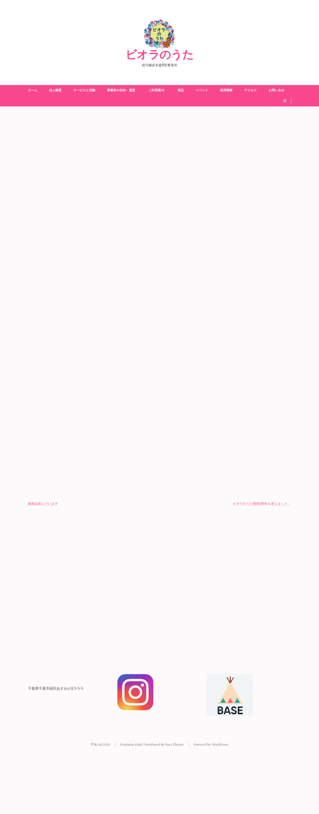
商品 (181, 90)
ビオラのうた (159, 55)
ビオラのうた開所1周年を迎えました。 (262, 561)
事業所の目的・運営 (121, 90)
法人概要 (55, 90)
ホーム (32, 90)
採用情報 (226, 90)
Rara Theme (174, 802)
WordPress (220, 802)
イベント (202, 90)
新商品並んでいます (43, 561)
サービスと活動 (84, 90)
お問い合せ (276, 90)
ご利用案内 (157, 90)
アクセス (250, 90)
